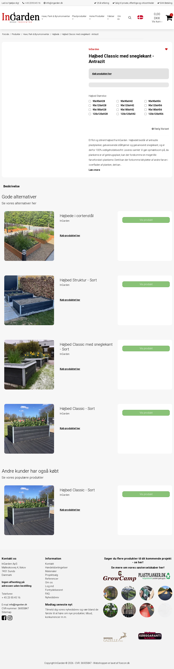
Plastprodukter (79, 17)
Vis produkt (146, 219)
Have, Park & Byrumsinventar (56, 17)
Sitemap (6, 612)
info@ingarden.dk (53, 3)
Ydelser (110, 17)
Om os (119, 17)
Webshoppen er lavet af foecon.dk (111, 663)
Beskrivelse (11, 186)
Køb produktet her (101, 73)
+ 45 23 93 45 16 (31, 3)
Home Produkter (97, 17)
